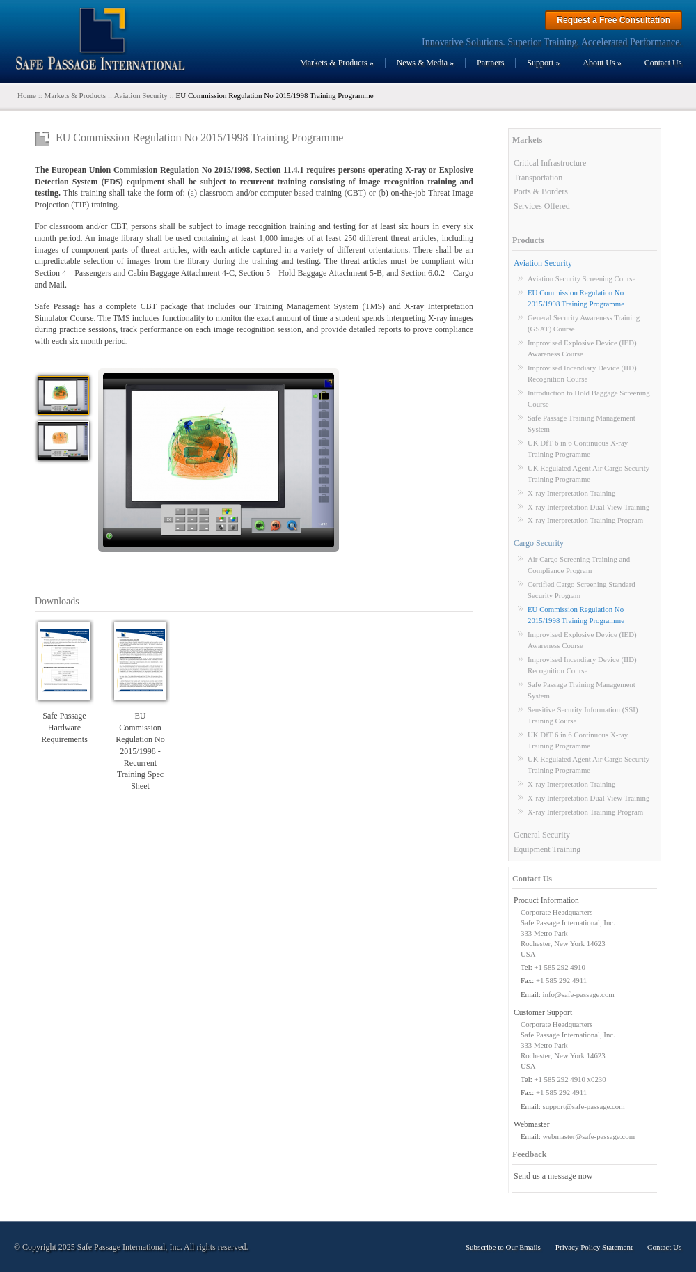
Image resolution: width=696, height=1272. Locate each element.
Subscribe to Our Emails (503, 1247)
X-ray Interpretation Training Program (585, 520)
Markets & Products (337, 63)
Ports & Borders (541, 191)
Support (543, 63)
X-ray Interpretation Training (571, 493)
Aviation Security (543, 263)
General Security (542, 835)
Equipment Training (547, 849)
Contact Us (663, 63)
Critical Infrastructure (550, 163)
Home (26, 95)
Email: (531, 994)
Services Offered (542, 206)
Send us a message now (553, 1176)
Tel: (526, 967)
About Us (602, 63)
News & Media (425, 63)
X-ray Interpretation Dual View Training (588, 507)
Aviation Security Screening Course (581, 278)
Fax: (527, 980)
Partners (490, 63)
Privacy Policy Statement (594, 1247)
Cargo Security (539, 543)
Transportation (538, 177)
